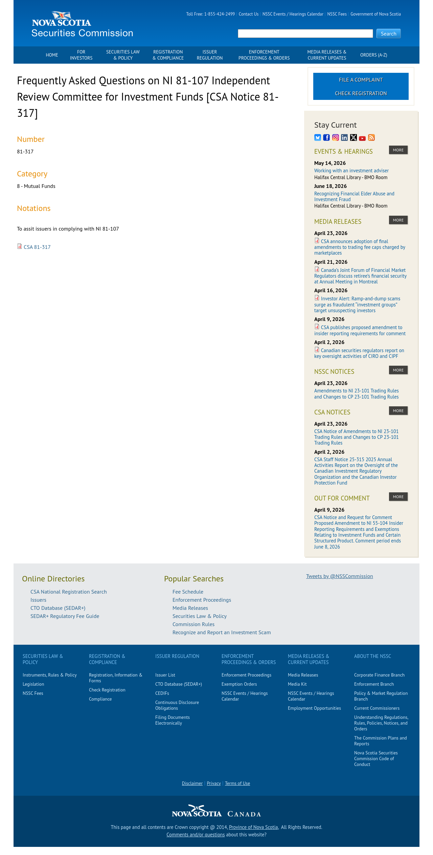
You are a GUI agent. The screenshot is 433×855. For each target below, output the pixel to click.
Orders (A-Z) (373, 55)
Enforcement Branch (374, 684)
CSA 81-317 (37, 246)
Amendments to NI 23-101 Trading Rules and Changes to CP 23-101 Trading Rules (356, 393)
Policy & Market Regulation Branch (381, 696)
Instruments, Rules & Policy (50, 675)
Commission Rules (193, 624)
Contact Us (249, 14)
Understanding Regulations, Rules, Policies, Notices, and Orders (381, 723)
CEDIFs (162, 693)
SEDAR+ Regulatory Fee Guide (64, 616)
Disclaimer (192, 783)
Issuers (38, 599)
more (398, 149)
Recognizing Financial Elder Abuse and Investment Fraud (354, 196)
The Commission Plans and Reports (380, 741)
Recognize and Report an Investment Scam (222, 632)
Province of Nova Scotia (253, 827)
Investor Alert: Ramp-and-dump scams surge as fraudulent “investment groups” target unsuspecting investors (357, 304)
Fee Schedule (188, 591)
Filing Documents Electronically (172, 720)
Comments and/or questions (195, 834)
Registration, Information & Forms (115, 678)
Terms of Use (237, 783)
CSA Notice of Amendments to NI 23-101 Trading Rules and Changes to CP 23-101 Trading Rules (356, 437)
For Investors (81, 55)
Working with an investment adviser (351, 170)
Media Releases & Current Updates (327, 55)
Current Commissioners (377, 708)
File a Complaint (361, 79)
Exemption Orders (239, 684)
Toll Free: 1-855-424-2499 (210, 14)
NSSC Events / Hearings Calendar (293, 14)
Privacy (214, 783)
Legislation (33, 684)
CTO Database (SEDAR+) (58, 607)
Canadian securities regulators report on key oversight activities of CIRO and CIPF (359, 353)
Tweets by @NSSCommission (339, 576)
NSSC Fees (336, 14)
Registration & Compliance (168, 55)
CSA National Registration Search (68, 591)
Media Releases (190, 607)
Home (52, 55)
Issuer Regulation (210, 55)
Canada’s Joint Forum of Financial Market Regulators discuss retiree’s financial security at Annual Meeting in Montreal (360, 276)
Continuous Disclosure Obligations (177, 705)
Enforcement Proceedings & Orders (264, 55)
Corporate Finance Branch (379, 675)
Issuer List (165, 675)
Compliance (100, 699)
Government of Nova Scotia (375, 14)
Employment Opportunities (314, 708)
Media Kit (297, 684)
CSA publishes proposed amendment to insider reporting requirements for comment (360, 330)
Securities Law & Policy (123, 55)
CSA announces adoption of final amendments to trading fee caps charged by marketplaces (359, 247)
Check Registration (361, 93)
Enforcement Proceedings (202, 599)
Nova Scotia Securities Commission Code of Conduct (376, 758)
